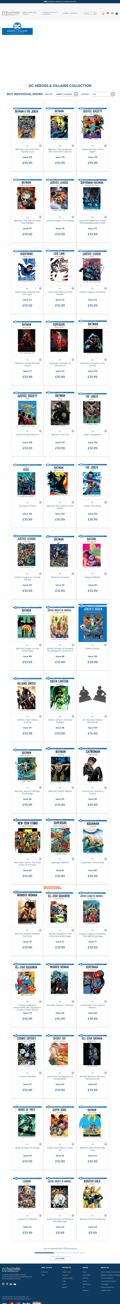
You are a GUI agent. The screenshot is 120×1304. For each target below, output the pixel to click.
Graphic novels (66, 1272)
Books (64, 1284)
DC (84, 1287)
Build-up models (67, 1278)
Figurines (65, 1275)
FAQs (43, 1275)
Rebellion (86, 1290)
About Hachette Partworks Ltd (110, 1272)
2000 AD (85, 1278)
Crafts (64, 1281)
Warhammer (87, 1284)
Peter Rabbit (87, 1275)
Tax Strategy (104, 1284)
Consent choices (106, 1290)
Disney (85, 1272)
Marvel (85, 1281)
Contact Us (44, 1272)
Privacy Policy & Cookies (108, 1281)
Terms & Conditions (107, 1278)
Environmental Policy (107, 1287)
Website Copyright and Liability (110, 1275)
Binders (64, 1287)
